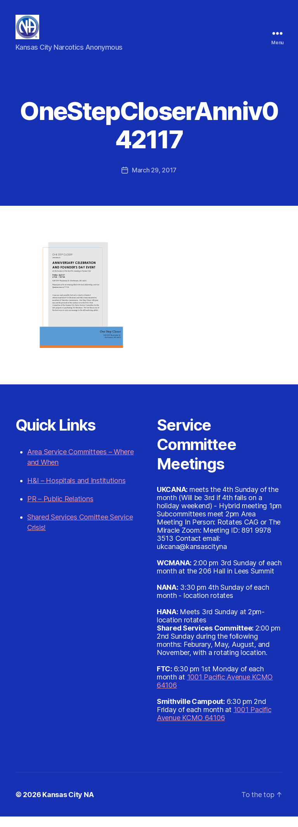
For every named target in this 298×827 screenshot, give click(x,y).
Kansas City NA (68, 805)
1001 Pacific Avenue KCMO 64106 (214, 724)
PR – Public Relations (60, 509)
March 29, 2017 (154, 180)
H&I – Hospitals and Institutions (76, 491)
